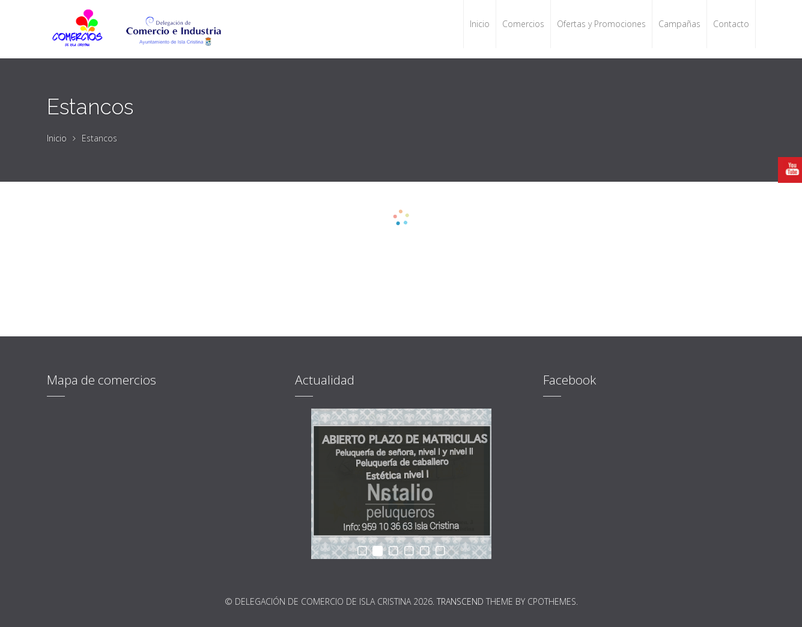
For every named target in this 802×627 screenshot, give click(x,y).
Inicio (57, 138)
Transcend (460, 601)
